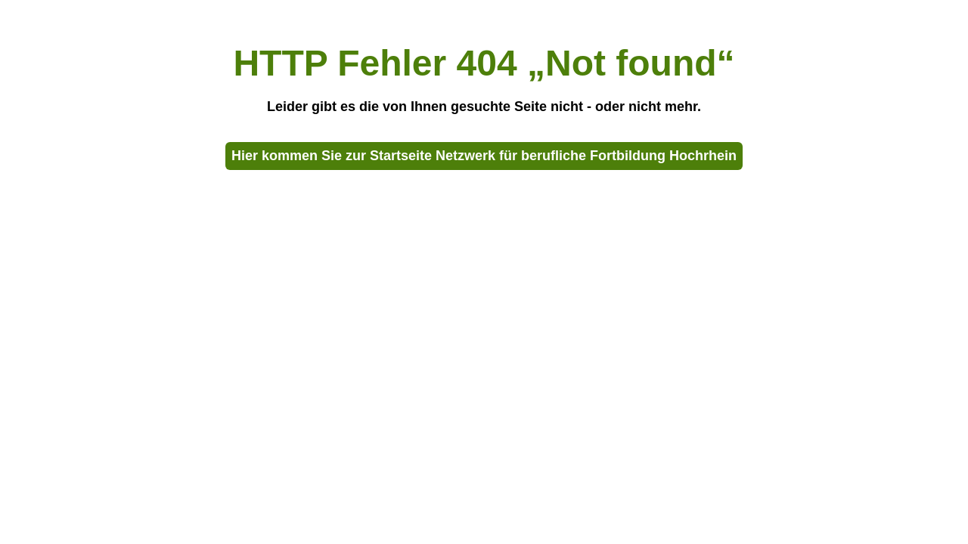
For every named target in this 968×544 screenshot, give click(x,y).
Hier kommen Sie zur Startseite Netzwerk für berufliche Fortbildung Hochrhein (484, 155)
